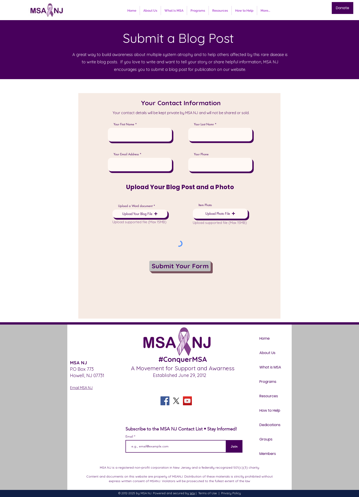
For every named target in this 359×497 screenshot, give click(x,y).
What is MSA (270, 367)
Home (264, 338)
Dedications (269, 424)
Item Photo (205, 205)
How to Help (269, 410)
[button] (139, 214)
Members (267, 453)
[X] (176, 400)
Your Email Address (126, 154)
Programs (267, 381)
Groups (265, 439)
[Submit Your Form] (180, 266)
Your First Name (124, 124)
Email (129, 436)
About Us (267, 352)
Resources (268, 396)
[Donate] (342, 8)
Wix (192, 493)
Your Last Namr (204, 124)
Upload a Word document (135, 205)
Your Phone (201, 154)
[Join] (234, 446)
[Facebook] (164, 400)
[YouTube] (187, 400)
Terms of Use (207, 493)
